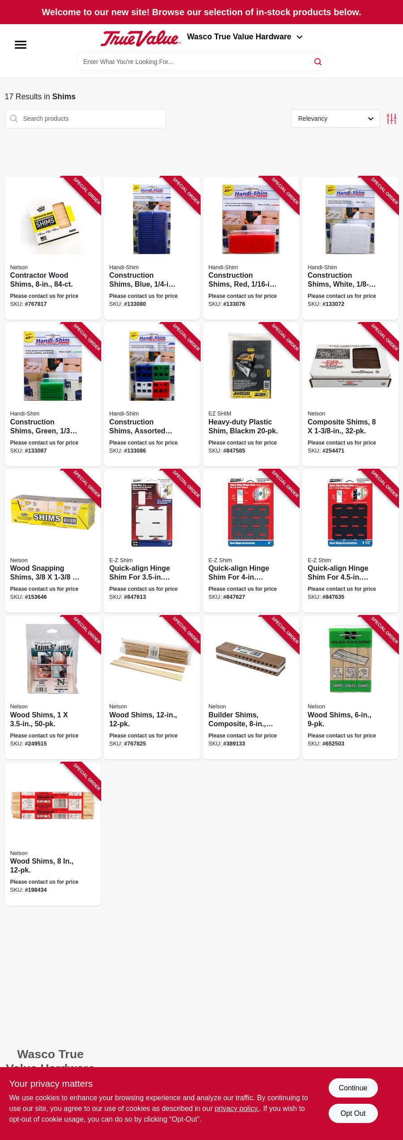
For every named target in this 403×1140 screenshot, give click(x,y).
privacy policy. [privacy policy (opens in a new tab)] (236, 1108)
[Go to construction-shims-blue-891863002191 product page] (152, 248)
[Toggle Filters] (391, 119)
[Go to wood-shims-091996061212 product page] (152, 687)
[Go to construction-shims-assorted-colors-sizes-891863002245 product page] (152, 394)
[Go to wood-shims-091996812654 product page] (53, 834)
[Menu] (20, 45)
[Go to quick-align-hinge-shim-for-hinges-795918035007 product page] (152, 541)
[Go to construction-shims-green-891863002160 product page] (53, 394)
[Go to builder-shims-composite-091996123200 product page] (251, 687)
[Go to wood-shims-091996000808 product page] (350, 687)
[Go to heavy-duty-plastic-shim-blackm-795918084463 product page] (251, 394)
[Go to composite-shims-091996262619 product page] (350, 394)
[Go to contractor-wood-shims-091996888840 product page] (53, 248)
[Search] (318, 61)
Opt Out (352, 1113)
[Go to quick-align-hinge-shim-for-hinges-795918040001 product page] (251, 541)
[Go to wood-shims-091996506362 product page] (53, 687)
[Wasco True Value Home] (140, 38)
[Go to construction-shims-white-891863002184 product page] (350, 248)
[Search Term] (201, 62)
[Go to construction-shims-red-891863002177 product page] (251, 248)
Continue (353, 1088)
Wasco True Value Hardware (245, 36)
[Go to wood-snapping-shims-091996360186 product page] (53, 541)
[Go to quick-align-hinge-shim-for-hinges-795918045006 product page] (350, 541)
